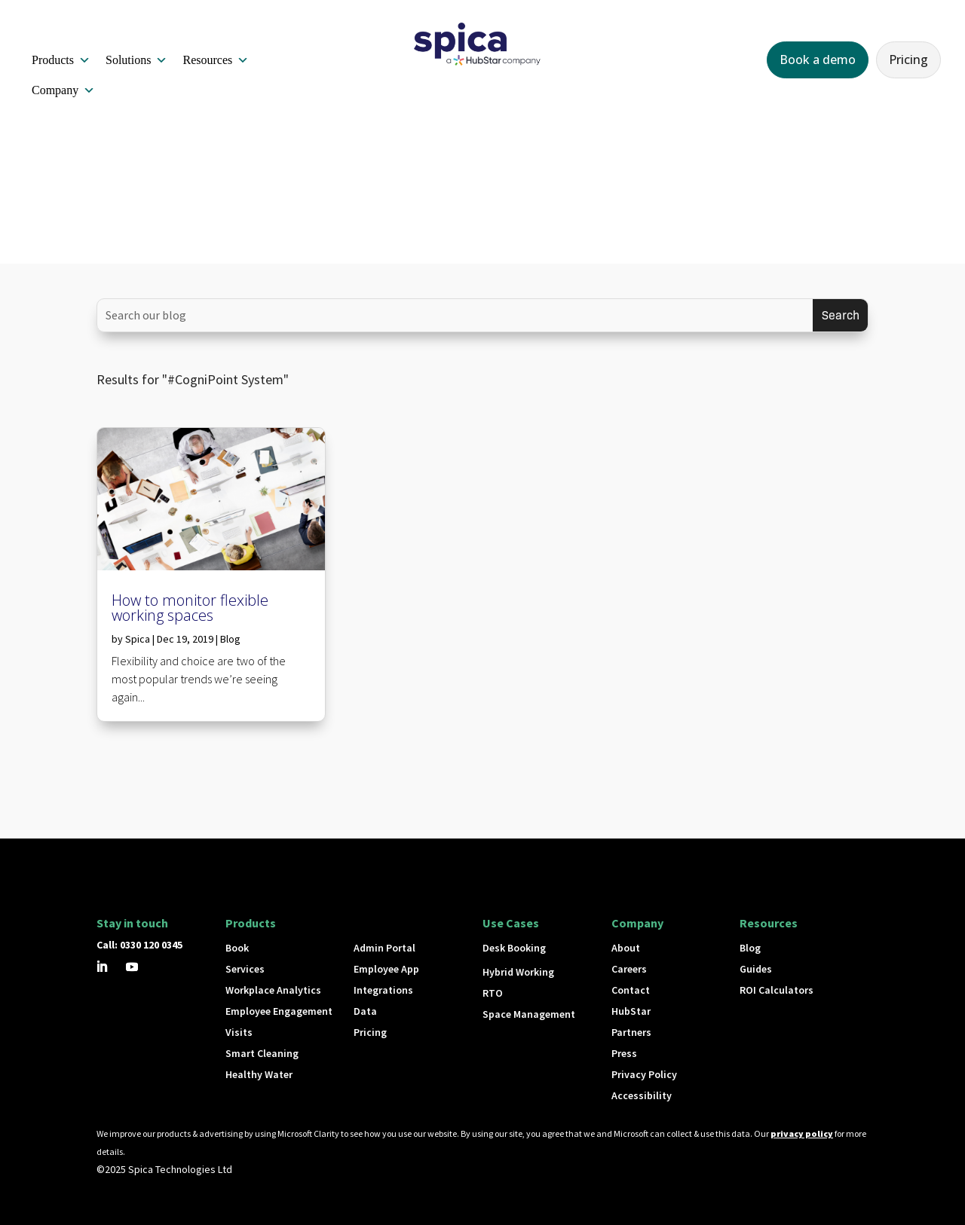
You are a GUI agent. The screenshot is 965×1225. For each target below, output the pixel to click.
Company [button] (63, 90)
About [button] (625, 948)
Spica (137, 639)
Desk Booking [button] (514, 948)
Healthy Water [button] (259, 1074)
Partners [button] (631, 1032)
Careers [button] (629, 969)
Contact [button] (630, 990)
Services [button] (245, 969)
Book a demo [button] (818, 59)
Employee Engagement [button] (278, 1011)
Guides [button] (756, 969)
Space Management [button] (528, 1014)
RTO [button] (492, 993)
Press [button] (624, 1053)
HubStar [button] (631, 1011)
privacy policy (801, 1133)
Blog (230, 639)
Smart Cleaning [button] (262, 1053)
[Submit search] (840, 315)
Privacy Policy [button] (644, 1074)
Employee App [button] (386, 969)
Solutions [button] (136, 60)
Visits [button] (239, 1032)
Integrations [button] (383, 990)
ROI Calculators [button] (776, 990)
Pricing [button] (908, 59)
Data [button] (365, 1011)
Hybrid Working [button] (518, 972)
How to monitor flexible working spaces (190, 607)
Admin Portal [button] (384, 948)
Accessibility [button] (641, 1095)
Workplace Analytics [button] (273, 990)
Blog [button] (750, 948)
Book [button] (237, 948)
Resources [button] (215, 60)
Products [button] (61, 60)
